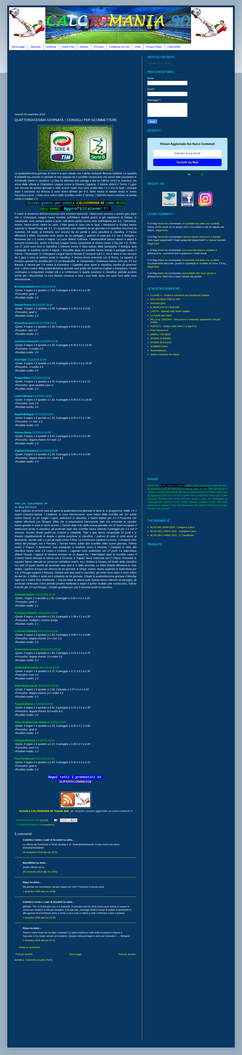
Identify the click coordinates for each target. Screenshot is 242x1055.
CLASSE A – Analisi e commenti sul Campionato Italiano (179, 295)
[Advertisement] (57, 81)
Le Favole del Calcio (161, 315)
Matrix (161, 250)
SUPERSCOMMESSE (75, 782)
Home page (18, 46)
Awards (84, 46)
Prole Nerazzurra (159, 330)
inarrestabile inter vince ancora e (199, 273)
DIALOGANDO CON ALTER (165, 299)
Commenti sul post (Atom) (38, 959)
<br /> (35, 482)
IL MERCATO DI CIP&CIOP (164, 307)
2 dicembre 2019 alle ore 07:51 (39, 940)
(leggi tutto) (162, 230)
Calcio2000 (174, 46)
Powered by (187, 174)
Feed (138, 46)
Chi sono (99, 46)
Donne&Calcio (157, 303)
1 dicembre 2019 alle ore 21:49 (39, 917)
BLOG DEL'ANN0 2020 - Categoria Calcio (172, 527)
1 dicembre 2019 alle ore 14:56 (39, 891)
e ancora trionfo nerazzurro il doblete (201, 236)
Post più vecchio (127, 954)
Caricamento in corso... (159, 63)
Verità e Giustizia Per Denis (164, 354)
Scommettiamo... (48, 824)
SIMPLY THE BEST (160, 334)
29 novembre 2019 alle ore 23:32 (40, 852)
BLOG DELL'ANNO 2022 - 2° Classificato (172, 535)
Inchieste (51, 46)
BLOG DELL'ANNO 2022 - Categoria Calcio (173, 531)
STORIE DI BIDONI (160, 338)
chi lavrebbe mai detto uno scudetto (200, 223)
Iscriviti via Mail (187, 162)
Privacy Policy (154, 46)
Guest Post (68, 46)
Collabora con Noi (119, 46)
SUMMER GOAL (159, 346)
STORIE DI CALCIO (161, 342)
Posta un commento (29, 947)
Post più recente (24, 954)
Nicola (161, 223)
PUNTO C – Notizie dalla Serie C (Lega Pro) (173, 326)
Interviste (35, 46)
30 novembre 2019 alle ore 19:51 (40, 871)
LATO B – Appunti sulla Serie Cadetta (170, 311)
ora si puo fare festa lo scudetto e (199, 250)
